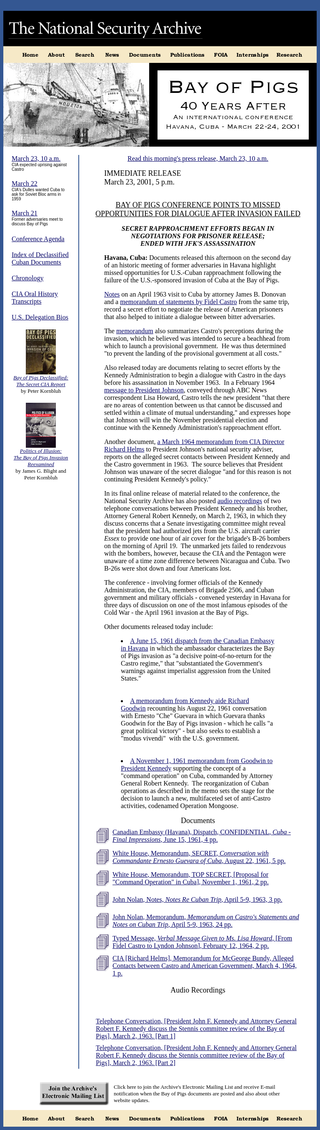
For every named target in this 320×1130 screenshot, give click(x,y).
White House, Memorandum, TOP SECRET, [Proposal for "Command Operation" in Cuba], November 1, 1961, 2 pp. (190, 878)
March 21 (25, 213)
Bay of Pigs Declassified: (40, 377)
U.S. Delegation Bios (40, 317)
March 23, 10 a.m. (36, 158)
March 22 (25, 183)
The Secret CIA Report (40, 384)
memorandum (134, 330)
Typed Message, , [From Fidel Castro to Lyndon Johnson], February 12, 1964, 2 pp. (202, 942)
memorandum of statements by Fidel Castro (178, 301)
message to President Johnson (144, 390)
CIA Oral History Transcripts (35, 297)
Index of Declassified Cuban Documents (40, 258)
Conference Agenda (38, 238)
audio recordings (240, 500)
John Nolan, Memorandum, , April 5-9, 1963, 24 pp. (205, 920)
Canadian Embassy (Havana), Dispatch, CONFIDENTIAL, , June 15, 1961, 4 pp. (201, 835)
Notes (112, 294)
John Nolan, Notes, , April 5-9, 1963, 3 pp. (197, 899)
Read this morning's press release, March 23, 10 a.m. (198, 158)
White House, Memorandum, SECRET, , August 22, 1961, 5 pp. (199, 857)
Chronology (27, 278)
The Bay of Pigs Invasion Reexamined (41, 460)
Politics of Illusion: (41, 451)
